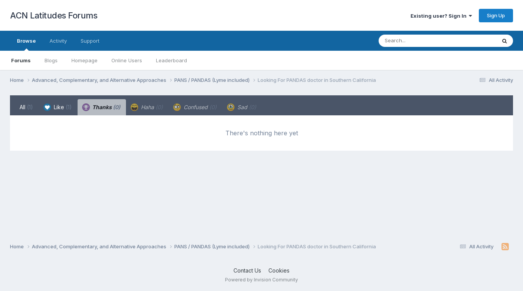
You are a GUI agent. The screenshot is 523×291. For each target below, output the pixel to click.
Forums (21, 60)
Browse (26, 44)
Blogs (51, 60)
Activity (58, 41)
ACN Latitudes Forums (53, 15)
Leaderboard (171, 60)
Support (90, 41)
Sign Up (496, 15)
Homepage (84, 60)
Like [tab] (57, 107)
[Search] (416, 41)
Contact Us (247, 270)
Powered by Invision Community (261, 280)
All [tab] (26, 107)
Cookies (279, 270)
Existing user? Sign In (441, 16)
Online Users (126, 60)
